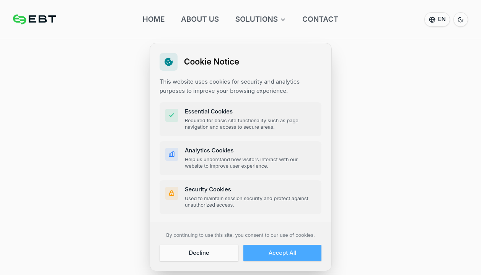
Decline (199, 253)
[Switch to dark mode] (460, 19)
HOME (153, 19)
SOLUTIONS (260, 19)
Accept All (283, 253)
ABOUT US (200, 19)
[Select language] (437, 19)
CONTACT (320, 19)
